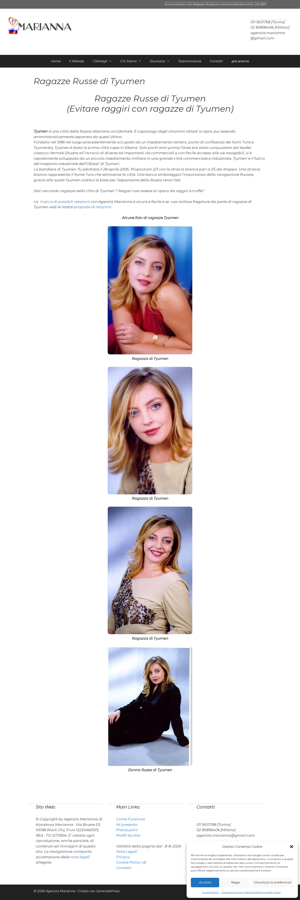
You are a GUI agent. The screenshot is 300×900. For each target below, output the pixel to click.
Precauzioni (127, 830)
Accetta (205, 882)
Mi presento (127, 824)
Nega (235, 882)
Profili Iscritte (128, 835)
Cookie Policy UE (131, 862)
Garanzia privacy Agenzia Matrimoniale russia (251, 892)
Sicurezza (162, 61)
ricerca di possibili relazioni (65, 202)
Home (56, 61)
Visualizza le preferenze (272, 882)
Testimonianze (189, 61)
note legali (80, 857)
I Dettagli (104, 61)
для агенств (240, 61)
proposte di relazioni (92, 207)
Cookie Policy (210, 892)
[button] (291, 847)
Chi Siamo (133, 61)
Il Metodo (76, 61)
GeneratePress (108, 891)
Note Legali (126, 851)
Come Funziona (130, 819)
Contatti (216, 61)
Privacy (123, 857)
